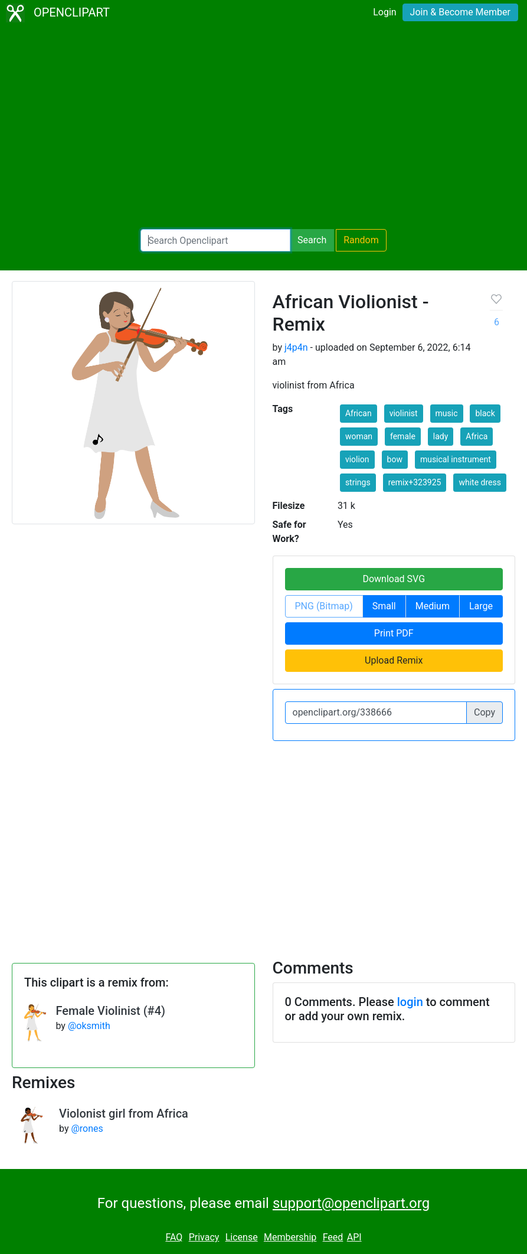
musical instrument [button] (455, 459)
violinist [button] (403, 413)
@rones (87, 1128)
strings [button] (358, 482)
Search (311, 240)
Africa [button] (476, 436)
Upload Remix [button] (394, 660)
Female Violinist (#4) (110, 1011)
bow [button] (394, 459)
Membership (290, 1237)
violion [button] (357, 459)
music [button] (447, 413)
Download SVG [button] (393, 578)
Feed (333, 1237)
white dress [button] (480, 482)
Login (384, 12)
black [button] (485, 413)
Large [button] (481, 606)
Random (361, 240)
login (410, 1002)
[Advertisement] (263, 127)
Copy (484, 712)
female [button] (402, 436)
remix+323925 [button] (414, 482)
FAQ (173, 1237)
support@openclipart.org (351, 1203)
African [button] (358, 413)
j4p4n (296, 347)
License (241, 1237)
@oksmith (89, 1025)
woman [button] (358, 436)
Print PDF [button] (394, 633)
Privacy (204, 1237)
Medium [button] (432, 606)
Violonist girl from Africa (123, 1113)
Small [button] (384, 606)
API (354, 1237)
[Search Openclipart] (215, 240)
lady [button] (441, 436)
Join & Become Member (460, 12)
